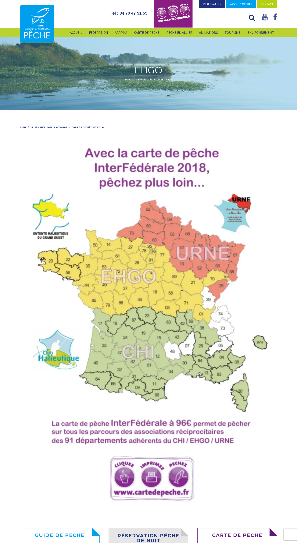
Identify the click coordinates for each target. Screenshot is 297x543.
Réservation (212, 4)
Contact (267, 4)
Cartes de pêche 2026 (150, 79)
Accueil (129, 79)
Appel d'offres (241, 4)
